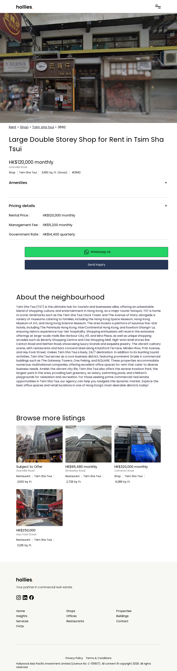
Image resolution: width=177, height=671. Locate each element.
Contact (122, 621)
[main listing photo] (39, 444)
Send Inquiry (96, 264)
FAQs (20, 626)
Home (20, 611)
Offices (71, 616)
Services (22, 621)
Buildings (122, 616)
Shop (24, 127)
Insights (21, 616)
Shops (70, 611)
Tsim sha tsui (43, 127)
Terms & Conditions (98, 658)
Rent (12, 127)
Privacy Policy (74, 658)
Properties (124, 611)
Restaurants (75, 621)
